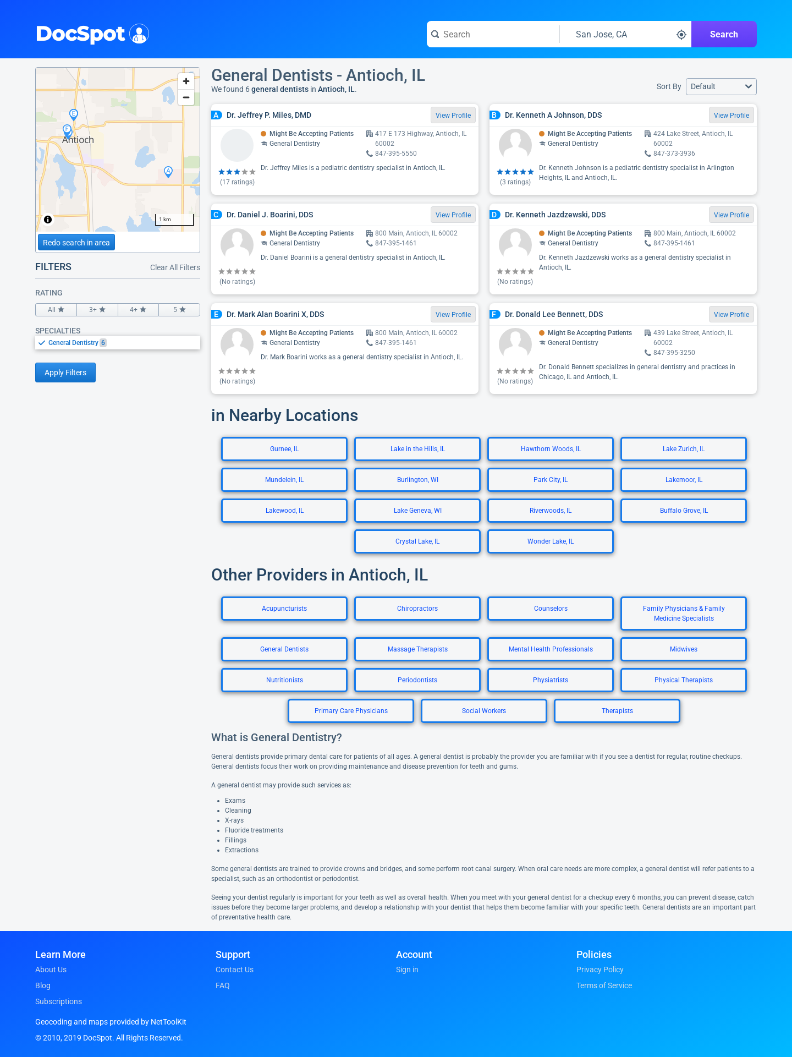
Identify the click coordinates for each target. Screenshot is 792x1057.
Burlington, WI (417, 480)
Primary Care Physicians (351, 711)
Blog (43, 985)
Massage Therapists (418, 649)
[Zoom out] (186, 97)
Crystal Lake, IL (417, 541)
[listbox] (117, 342)
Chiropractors (417, 608)
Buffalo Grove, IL (684, 510)
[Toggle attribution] (47, 219)
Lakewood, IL (285, 510)
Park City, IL (551, 480)
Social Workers (484, 711)
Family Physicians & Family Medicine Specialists (684, 613)
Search (724, 34)
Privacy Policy (600, 969)
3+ (97, 310)
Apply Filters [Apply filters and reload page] (65, 372)
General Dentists (284, 649)
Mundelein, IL (284, 480)
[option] (124, 342)
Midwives (683, 649)
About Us (51, 969)
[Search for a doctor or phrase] (493, 34)
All (56, 310)
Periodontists (417, 680)
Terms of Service (604, 985)
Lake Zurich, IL (684, 449)
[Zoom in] (186, 81)
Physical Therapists (683, 680)
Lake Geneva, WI (418, 510)
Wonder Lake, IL (550, 541)
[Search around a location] (625, 34)
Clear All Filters (175, 267)
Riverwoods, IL (550, 510)
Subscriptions (58, 1001)
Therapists (617, 711)
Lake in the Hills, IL (418, 449)
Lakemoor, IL (684, 480)
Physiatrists (550, 680)
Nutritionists (284, 680)
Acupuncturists (284, 608)
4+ (138, 310)
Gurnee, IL (284, 449)
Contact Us (235, 969)
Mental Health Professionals (551, 649)
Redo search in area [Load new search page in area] (76, 242)
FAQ (223, 985)
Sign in (407, 969)
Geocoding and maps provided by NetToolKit (110, 1021)
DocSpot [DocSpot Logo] (90, 32)
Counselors (551, 608)
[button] (721, 86)
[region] (118, 150)
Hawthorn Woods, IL (551, 449)
